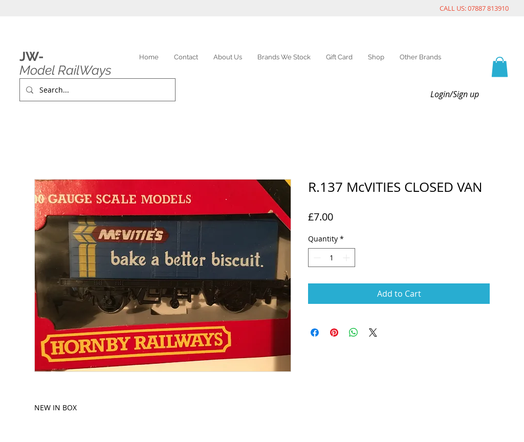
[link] (499, 67)
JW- (31, 56)
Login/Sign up (454, 94)
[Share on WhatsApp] (353, 332)
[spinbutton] (331, 258)
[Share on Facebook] (315, 332)
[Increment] (347, 258)
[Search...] (96, 90)
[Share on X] (373, 332)
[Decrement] (316, 258)
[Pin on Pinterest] (334, 332)
